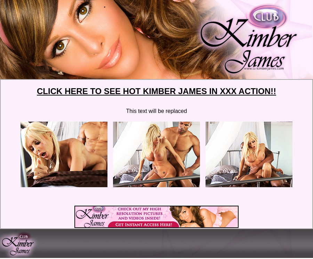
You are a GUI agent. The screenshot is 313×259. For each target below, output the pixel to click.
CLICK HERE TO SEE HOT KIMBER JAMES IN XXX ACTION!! (156, 91)
